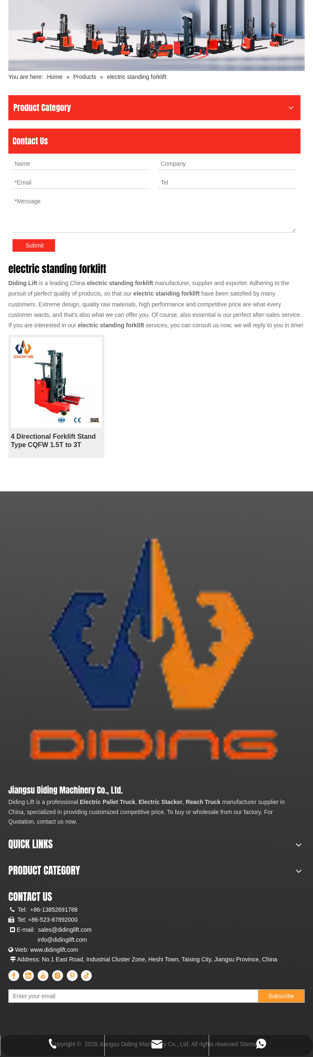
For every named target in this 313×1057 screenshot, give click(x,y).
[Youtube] (43, 975)
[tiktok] (86, 975)
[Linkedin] (28, 975)
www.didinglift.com (54, 949)
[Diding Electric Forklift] (156, 35)
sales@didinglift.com (65, 929)
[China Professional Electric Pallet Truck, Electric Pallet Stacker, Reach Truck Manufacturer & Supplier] (151, 654)
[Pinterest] (72, 975)
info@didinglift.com (62, 939)
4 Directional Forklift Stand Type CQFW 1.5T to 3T (53, 440)
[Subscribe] (281, 996)
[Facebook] (13, 975)
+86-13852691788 (54, 909)
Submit (34, 245)
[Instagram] (57, 975)
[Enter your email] (45, 996)
